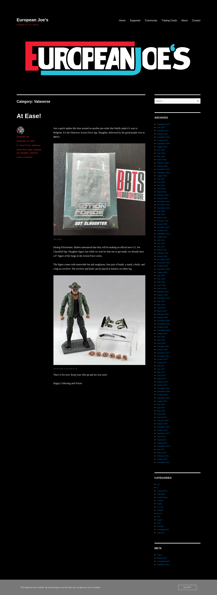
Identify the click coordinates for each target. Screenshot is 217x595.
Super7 (160, 520)
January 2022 (162, 224)
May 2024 (161, 156)
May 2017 (161, 372)
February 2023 (163, 195)
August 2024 (162, 147)
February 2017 (163, 382)
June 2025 (161, 127)
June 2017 (161, 369)
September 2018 (163, 330)
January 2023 (162, 198)
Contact (196, 20)
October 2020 (162, 266)
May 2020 (161, 282)
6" (18, 145)
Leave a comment (24, 157)
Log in (159, 555)
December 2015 (163, 427)
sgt (18, 153)
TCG (159, 523)
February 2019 (163, 314)
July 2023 (161, 179)
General (160, 510)
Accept (187, 587)
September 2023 (163, 172)
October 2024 (162, 140)
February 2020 (163, 291)
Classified (161, 494)
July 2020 (161, 275)
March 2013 (162, 452)
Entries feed (161, 558)
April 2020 (161, 285)
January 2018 (162, 349)
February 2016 (163, 420)
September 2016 (163, 398)
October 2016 (162, 394)
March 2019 (162, 311)
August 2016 (162, 401)
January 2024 (162, 166)
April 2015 (161, 436)
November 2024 (163, 137)
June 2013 (161, 449)
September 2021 (163, 233)
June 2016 (161, 407)
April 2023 (161, 188)
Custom (160, 500)
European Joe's (32, 19)
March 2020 (162, 288)
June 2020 (161, 279)
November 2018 (163, 324)
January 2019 (162, 317)
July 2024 (161, 150)
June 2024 (161, 153)
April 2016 (161, 414)
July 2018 (161, 337)
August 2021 (162, 237)
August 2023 (162, 176)
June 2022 (161, 211)
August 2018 (162, 333)
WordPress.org (163, 564)
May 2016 (161, 411)
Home (122, 20)
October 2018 (162, 327)
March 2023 (162, 192)
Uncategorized (163, 529)
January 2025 (162, 134)
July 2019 (161, 301)
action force (22, 149)
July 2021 (161, 240)
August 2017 (162, 362)
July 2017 (161, 366)
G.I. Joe (160, 507)
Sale (158, 516)
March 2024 (162, 159)
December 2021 (163, 227)
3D (158, 484)
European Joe (23, 137)
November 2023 (163, 169)
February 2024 (163, 163)
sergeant (37, 149)
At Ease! (29, 116)
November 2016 (163, 391)
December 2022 (163, 201)
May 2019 (161, 304)
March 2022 (162, 217)
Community (151, 20)
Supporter (135, 20)
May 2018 (161, 340)
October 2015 (162, 430)
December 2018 (163, 320)
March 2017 (162, 378)
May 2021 (161, 246)
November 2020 (163, 262)
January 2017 (162, 385)
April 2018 (161, 343)
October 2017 (162, 359)
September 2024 (163, 143)
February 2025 (163, 130)
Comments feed (163, 561)
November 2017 (163, 356)
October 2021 (162, 230)
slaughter (24, 153)
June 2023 (161, 182)
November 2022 (163, 204)
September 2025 (163, 124)
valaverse (34, 153)
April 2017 (161, 375)
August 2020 (162, 272)
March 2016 (162, 417)
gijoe (30, 149)
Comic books (162, 497)
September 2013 (163, 446)
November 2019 (163, 298)
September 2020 (163, 269)
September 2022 (163, 208)
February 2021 (163, 253)
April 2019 (161, 308)
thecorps (160, 526)
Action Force (25, 145)
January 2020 (162, 295)
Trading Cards (169, 20)
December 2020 (163, 259)
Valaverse (36, 145)
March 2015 (162, 440)
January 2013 (162, 459)
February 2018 (163, 346)
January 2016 (162, 423)
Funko (159, 504)
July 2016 (161, 404)
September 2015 (163, 433)
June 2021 (161, 243)
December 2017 (163, 353)
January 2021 (162, 256)
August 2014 (162, 443)
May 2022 (161, 214)
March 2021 (162, 250)
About (184, 20)
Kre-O (159, 513)
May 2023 (161, 185)
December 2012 (163, 462)
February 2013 (163, 456)
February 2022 (163, 221)
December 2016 (163, 388)
